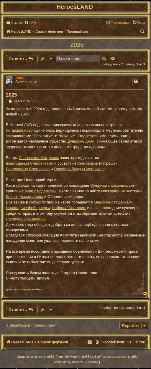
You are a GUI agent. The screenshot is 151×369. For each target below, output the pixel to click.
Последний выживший (26, 219)
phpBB (48, 356)
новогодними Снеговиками (29, 163)
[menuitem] (30, 22)
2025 (77, 45)
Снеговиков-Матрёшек (39, 157)
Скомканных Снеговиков (28, 169)
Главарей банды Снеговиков (79, 169)
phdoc (19, 78)
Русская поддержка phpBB (119, 356)
